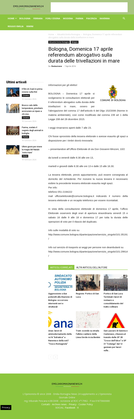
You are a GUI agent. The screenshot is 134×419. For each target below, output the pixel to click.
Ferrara (38, 18)
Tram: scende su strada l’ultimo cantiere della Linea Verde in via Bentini (88, 334)
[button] (124, 18)
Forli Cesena (52, 18)
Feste (25, 156)
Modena (68, 18)
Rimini (29, 26)
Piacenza (91, 18)
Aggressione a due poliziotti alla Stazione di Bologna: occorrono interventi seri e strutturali (60, 300)
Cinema (26, 95)
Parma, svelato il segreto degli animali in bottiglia (32, 130)
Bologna (24, 18)
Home (12, 18)
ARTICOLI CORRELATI (61, 267)
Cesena (26, 117)
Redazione (56, 66)
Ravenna (105, 18)
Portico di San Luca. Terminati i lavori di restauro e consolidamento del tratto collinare (113, 300)
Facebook (70, 407)
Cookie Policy (85, 404)
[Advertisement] (89, 7)
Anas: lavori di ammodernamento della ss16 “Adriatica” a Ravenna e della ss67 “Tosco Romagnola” (60, 337)
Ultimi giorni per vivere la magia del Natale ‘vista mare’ (32, 150)
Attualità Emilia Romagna (68, 34)
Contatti (45, 404)
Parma (79, 18)
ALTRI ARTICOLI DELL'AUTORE (91, 267)
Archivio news (59, 404)
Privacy (72, 404)
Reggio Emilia (15, 26)
